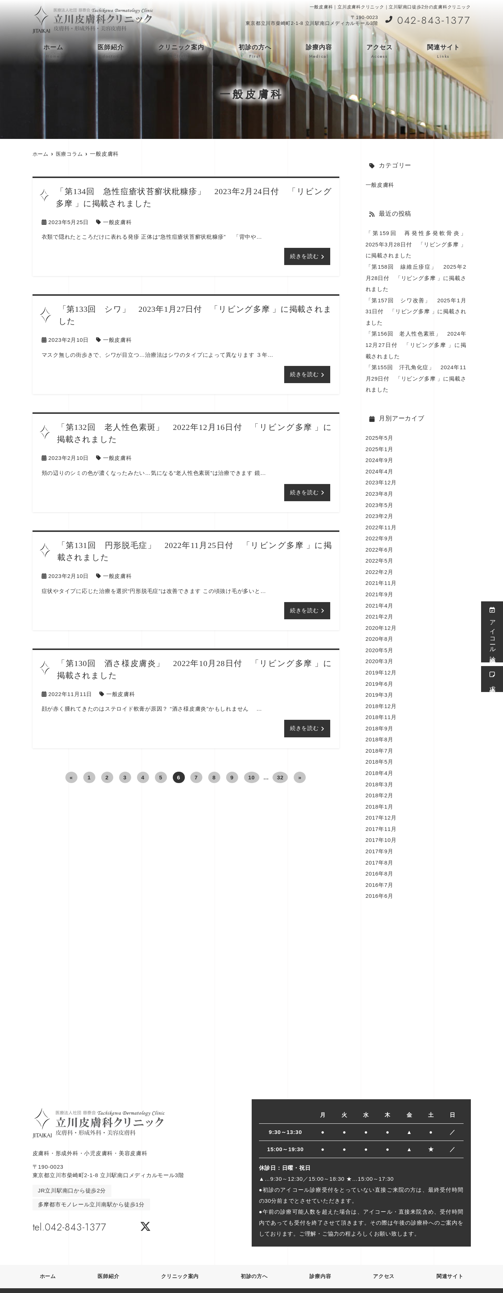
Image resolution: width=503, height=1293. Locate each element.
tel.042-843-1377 (79, 1214)
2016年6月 (380, 884)
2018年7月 (380, 741)
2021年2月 (380, 610)
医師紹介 (111, 52)
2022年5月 (380, 555)
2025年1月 (380, 445)
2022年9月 (380, 533)
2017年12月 (381, 807)
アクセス (379, 52)
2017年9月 (380, 840)
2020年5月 (380, 643)
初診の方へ (255, 52)
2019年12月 (381, 665)
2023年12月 (381, 478)
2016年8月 (380, 862)
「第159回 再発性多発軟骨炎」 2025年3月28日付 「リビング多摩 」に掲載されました (419, 244)
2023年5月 (380, 500)
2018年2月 (380, 785)
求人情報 (492, 679)
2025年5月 (380, 434)
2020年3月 (380, 654)
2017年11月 (381, 818)
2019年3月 (380, 687)
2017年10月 (381, 829)
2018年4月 (380, 763)
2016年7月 (380, 873)
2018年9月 (380, 720)
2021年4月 (380, 599)
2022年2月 (380, 566)
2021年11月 (381, 577)
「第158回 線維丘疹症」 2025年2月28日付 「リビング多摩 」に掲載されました (416, 277)
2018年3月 (380, 774)
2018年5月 (380, 752)
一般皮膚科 (117, 222)
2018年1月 (380, 796)
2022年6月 (380, 544)
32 (280, 778)
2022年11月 (381, 522)
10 (251, 778)
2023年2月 (380, 511)
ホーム (53, 52)
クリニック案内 (181, 52)
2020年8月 (380, 632)
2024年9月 (380, 456)
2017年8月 (380, 851)
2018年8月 (380, 730)
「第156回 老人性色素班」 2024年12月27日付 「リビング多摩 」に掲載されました (416, 343)
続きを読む (304, 257)
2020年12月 (381, 621)
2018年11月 (381, 709)
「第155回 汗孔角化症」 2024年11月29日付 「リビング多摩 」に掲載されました (416, 376)
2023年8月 (380, 489)
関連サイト (443, 52)
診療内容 (319, 52)
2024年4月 (380, 467)
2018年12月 (381, 698)
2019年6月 (380, 676)
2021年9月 (380, 588)
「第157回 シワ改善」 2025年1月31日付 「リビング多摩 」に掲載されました (416, 310)
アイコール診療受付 (492, 632)
